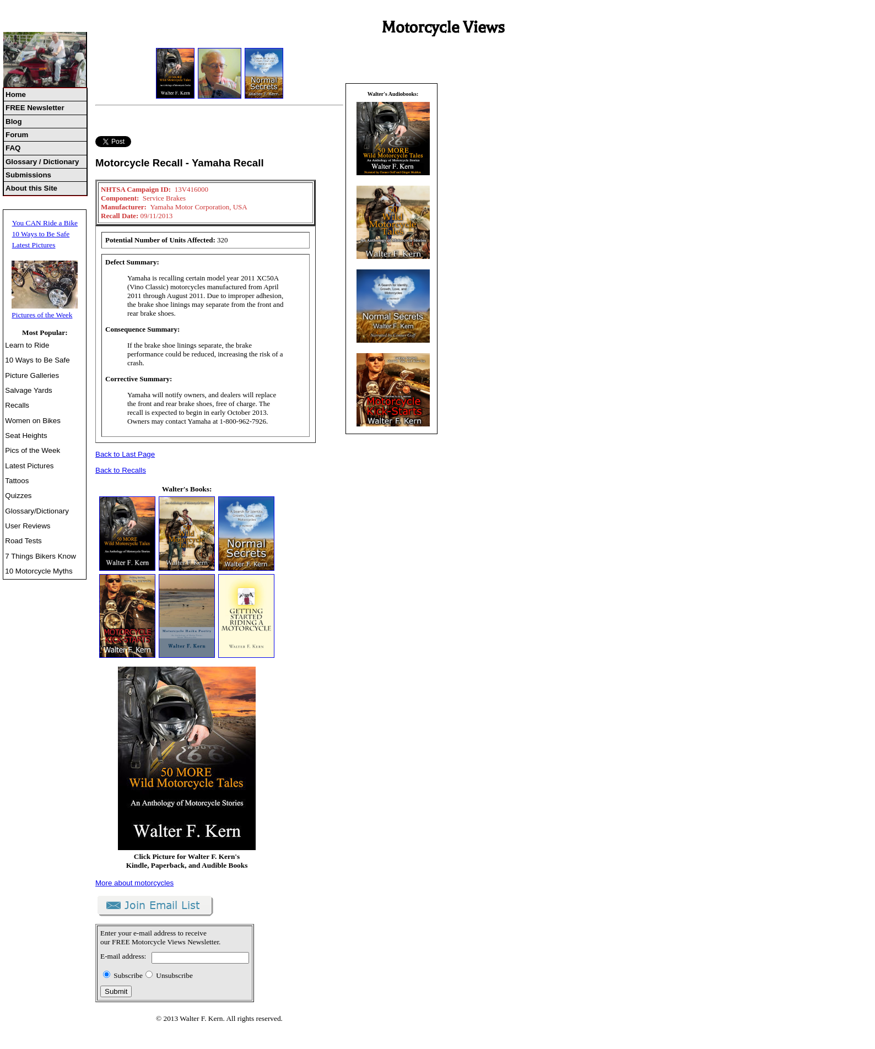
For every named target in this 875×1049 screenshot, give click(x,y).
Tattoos (17, 481)
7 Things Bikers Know (40, 556)
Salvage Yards (28, 390)
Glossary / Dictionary (42, 162)
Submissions (28, 175)
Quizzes (18, 495)
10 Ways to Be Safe (41, 234)
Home (16, 94)
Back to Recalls (120, 470)
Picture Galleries (32, 375)
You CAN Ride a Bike (45, 223)
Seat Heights (26, 435)
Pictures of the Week (42, 315)
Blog (14, 121)
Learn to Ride (27, 345)
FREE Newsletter (35, 108)
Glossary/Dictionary (37, 511)
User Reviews (27, 526)
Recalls (17, 405)
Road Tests (23, 541)
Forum (17, 135)
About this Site (31, 188)
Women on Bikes (33, 421)
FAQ (13, 148)
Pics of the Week (32, 450)
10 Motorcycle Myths (38, 571)
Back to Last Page (125, 454)
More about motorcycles (134, 883)
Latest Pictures (34, 245)
